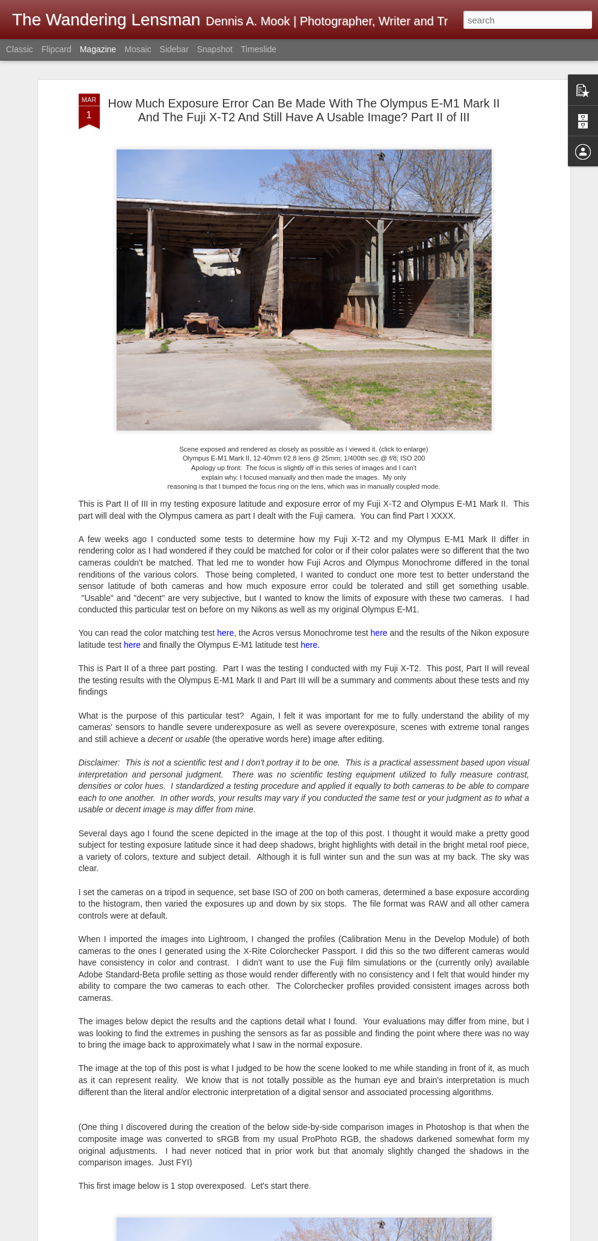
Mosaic (137, 49)
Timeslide (258, 49)
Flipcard (56, 49)
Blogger (489, 1234)
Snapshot (215, 49)
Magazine (98, 49)
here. (310, 618)
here (225, 606)
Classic (19, 49)
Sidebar (174, 49)
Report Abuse (524, 1234)
